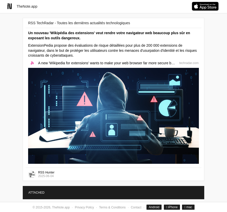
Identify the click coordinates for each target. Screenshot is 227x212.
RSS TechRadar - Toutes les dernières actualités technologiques (79, 23)
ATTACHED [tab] (36, 192)
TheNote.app (27, 6)
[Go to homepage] (9, 6)
